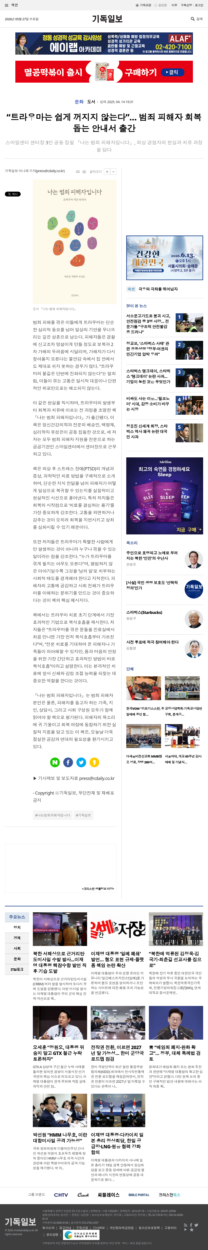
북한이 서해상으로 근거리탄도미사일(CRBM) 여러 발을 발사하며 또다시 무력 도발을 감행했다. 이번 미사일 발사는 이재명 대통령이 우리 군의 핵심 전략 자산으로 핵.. (60, 989)
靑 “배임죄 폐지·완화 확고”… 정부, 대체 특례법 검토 (175, 1053)
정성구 (131, 618)
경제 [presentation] (17, 937)
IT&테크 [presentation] (17, 969)
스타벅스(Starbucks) (144, 612)
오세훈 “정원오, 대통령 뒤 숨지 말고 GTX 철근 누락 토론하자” (58, 1053)
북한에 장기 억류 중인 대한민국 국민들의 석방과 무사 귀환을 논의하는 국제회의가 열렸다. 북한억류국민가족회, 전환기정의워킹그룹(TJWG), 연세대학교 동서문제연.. (175, 983)
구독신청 (186, 5)
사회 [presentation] (17, 948)
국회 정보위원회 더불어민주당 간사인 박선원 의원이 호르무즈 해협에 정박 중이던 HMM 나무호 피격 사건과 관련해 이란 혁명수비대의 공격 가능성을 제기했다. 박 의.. (59, 1158)
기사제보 (99, 1228)
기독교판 (145, 5)
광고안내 (65, 1228)
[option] (145, 697)
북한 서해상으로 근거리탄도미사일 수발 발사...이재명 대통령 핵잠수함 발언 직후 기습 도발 (59, 962)
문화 (78, 101)
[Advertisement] (164, 198)
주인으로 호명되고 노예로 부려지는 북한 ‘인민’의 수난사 (152, 555)
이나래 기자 (27, 170)
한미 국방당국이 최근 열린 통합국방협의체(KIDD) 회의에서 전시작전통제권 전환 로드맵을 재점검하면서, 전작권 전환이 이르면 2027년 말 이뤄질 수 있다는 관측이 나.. (118, 1076)
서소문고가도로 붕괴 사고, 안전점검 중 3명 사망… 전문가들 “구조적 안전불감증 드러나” (148, 324)
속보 (131, 289)
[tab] (17, 927)
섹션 (11, 5)
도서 (91, 101)
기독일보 (84, 815)
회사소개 (48, 1228)
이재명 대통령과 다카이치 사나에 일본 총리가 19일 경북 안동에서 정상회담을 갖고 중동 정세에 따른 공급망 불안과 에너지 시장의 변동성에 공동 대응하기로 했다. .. (117, 1170)
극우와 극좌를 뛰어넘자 (158, 289)
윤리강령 (52, 1234)
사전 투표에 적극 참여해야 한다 (152, 642)
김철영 (131, 648)
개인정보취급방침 (121, 1228)
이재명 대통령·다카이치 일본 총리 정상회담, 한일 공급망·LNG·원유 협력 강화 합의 (117, 1144)
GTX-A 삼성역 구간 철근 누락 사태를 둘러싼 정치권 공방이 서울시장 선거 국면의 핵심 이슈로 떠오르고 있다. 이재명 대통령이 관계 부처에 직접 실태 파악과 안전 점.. (59, 1076)
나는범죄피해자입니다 (53, 815)
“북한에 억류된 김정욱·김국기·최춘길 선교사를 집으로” (175, 960)
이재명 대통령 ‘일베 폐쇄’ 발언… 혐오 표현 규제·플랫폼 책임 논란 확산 (117, 960)
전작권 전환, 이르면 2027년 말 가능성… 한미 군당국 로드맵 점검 (117, 1053)
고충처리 (170, 1228)
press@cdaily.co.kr (50, 170)
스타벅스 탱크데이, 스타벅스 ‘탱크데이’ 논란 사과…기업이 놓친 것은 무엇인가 (148, 376)
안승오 (131, 564)
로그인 (199, 5)
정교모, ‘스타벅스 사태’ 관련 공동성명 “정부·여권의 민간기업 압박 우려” (147, 349)
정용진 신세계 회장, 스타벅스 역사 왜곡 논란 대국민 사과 (146, 431)
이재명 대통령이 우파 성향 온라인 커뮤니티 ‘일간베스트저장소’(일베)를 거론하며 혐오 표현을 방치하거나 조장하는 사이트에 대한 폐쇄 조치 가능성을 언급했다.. (117, 983)
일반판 (162, 5)
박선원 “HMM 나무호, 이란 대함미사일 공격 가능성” (60, 1138)
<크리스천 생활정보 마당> (98, 889)
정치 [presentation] (17, 927)
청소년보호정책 (149, 1228)
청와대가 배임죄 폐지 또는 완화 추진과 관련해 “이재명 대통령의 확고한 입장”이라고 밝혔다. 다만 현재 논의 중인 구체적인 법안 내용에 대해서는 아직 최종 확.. (176, 1076)
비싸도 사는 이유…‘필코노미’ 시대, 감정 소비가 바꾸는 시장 (148, 404)
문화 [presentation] (17, 958)
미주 (174, 5)
